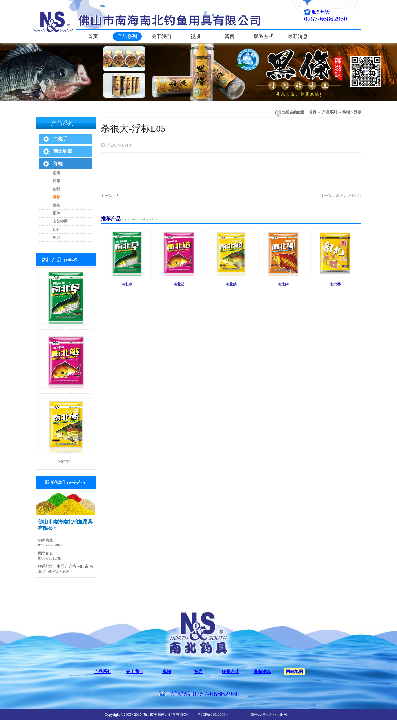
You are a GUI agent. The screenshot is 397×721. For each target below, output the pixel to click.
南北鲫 (283, 284)
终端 (346, 112)
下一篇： (341, 195)
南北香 (335, 284)
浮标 (357, 112)
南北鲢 (179, 284)
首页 (93, 36)
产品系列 (329, 112)
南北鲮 (231, 284)
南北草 (126, 284)
